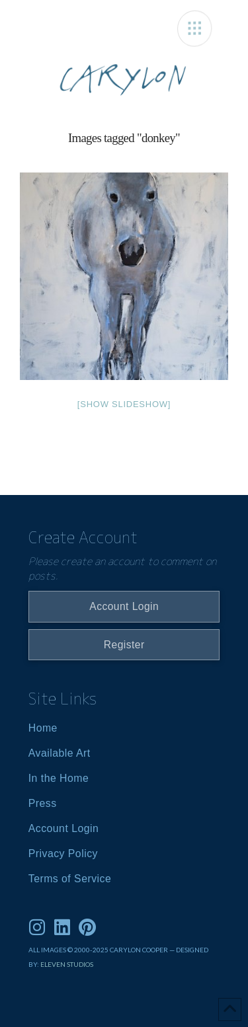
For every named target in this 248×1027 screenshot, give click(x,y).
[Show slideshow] (124, 404)
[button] (194, 28)
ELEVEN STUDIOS (66, 964)
